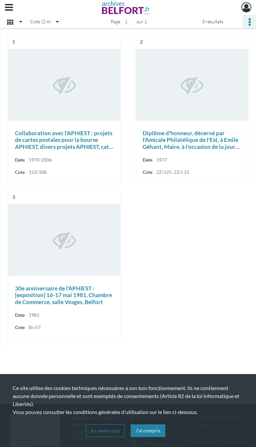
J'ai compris (148, 430)
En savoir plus (105, 430)
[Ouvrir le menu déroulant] (9, 8)
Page (115, 21)
